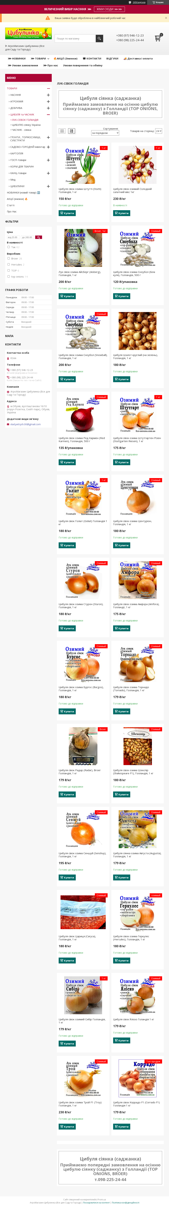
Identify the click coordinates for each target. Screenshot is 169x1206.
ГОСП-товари (18, 160)
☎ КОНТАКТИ (92, 58)
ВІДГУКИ (112, 58)
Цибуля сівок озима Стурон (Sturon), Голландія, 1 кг (81, 605)
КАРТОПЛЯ (16, 153)
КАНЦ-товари (18, 173)
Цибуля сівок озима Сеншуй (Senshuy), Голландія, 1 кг (82, 855)
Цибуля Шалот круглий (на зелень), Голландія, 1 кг (135, 356)
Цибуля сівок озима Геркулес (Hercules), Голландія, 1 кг (131, 938)
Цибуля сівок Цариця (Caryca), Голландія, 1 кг (77, 938)
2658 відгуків (139, 2)
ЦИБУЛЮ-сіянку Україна (26, 124)
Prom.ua (102, 1199)
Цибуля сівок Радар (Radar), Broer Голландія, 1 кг (80, 772)
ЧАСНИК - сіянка (21, 129)
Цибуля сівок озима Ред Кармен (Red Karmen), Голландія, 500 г (82, 439)
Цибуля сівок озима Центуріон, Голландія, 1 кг (132, 522)
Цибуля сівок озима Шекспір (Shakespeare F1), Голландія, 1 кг (133, 772)
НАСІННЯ (15, 94)
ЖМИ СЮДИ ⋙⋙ (109, 9)
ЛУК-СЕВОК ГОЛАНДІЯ (25, 119)
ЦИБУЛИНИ (17, 186)
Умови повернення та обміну (82, 65)
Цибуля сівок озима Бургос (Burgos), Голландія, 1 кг (81, 689)
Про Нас (12, 211)
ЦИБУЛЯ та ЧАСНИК (22, 114)
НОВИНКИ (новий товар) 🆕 (23, 192)
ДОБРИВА (16, 108)
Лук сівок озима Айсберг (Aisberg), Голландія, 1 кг (80, 273)
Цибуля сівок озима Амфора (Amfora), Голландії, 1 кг (136, 605)
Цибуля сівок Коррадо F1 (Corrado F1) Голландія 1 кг (136, 1104)
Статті (10, 205)
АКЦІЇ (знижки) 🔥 (17, 199)
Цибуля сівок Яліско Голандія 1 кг (133, 1019)
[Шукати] (99, 38)
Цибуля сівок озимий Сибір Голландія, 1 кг (82, 1021)
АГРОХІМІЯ (16, 101)
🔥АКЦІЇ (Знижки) (65, 58)
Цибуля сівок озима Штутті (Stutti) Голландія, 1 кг (80, 190)
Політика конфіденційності (125, 1202)
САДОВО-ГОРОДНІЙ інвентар (27, 147)
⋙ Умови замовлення (23, 65)
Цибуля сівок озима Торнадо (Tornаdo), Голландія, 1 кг (131, 689)
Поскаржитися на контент (96, 1202)
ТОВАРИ (12, 88)
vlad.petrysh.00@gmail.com (25, 424)
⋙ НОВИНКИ (17, 58)
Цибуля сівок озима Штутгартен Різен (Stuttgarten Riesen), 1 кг (137, 439)
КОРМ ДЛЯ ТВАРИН (22, 166)
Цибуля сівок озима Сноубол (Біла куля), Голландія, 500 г (134, 273)
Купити (69, 213)
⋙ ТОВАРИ (38, 58)
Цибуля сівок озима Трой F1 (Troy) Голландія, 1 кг (80, 1104)
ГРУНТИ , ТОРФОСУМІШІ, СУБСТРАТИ (25, 139)
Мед (12, 179)
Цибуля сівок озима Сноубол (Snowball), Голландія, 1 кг (83, 356)
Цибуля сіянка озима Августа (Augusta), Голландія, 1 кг (137, 855)
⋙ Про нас (50, 65)
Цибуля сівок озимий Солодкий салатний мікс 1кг (132, 190)
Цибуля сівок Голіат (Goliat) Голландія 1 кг (83, 522)
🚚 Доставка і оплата (138, 58)
